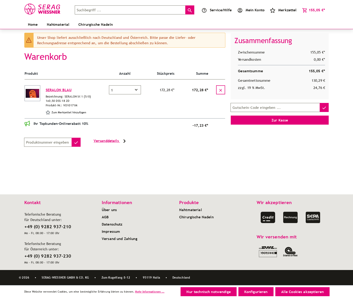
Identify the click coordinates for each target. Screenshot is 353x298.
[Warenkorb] (313, 9)
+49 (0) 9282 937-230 (47, 256)
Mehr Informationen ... (149, 291)
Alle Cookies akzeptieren (302, 291)
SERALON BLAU (59, 89)
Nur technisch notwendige (208, 291)
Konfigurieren (256, 291)
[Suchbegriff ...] (130, 9)
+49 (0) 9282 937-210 (47, 227)
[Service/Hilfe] (217, 9)
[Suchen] (189, 9)
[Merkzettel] (283, 9)
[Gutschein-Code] (275, 107)
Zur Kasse (280, 120)
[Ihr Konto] (251, 9)
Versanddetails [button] (110, 141)
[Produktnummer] (48, 142)
